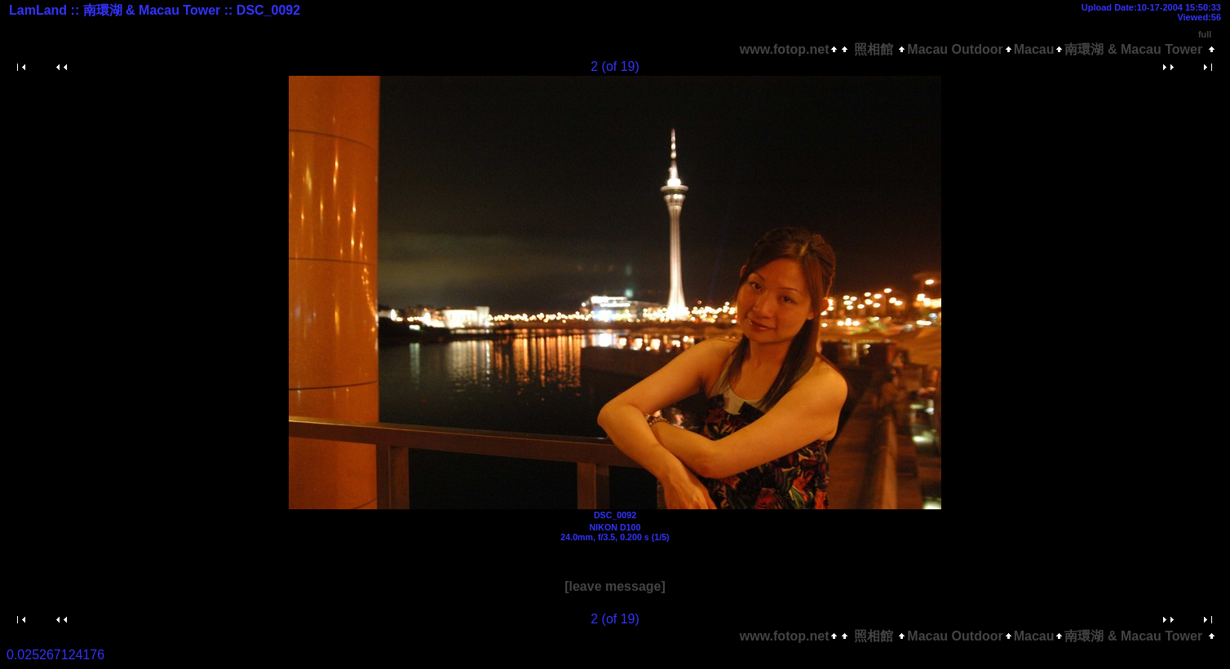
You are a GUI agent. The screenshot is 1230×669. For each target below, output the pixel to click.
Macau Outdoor (954, 49)
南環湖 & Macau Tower (1135, 49)
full (1205, 34)
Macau (1034, 49)
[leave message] (615, 586)
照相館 (873, 49)
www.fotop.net (785, 49)
